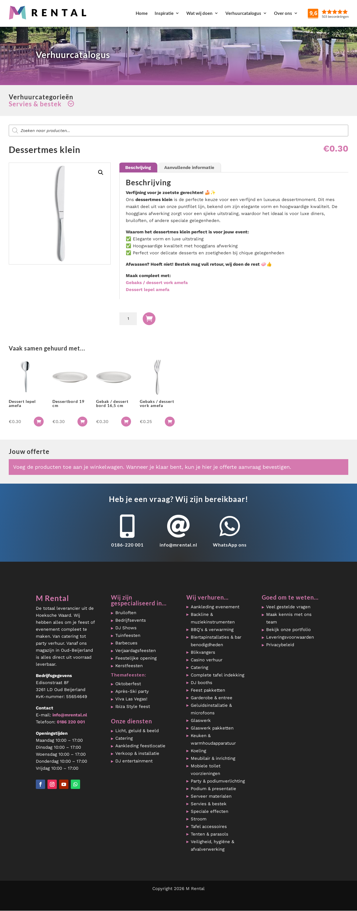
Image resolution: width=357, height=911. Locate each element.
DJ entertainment (134, 761)
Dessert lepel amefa (147, 289)
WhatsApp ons (230, 544)
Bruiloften (125, 612)
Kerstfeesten (129, 665)
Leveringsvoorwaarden (290, 637)
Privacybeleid (280, 644)
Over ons (283, 13)
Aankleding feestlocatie (140, 745)
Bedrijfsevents (130, 620)
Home (142, 13)
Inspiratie (164, 13)
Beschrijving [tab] (138, 167)
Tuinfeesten (127, 635)
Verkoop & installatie (137, 753)
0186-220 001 (127, 544)
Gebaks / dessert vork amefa (157, 282)
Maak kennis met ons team (289, 618)
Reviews (343, 13)
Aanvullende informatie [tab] (189, 167)
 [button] (38, 421)
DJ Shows (126, 627)
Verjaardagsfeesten (135, 650)
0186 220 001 (71, 722)
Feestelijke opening (136, 658)
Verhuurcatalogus (243, 13)
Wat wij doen (199, 13)
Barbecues (126, 643)
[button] (101, 172)
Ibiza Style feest (132, 706)
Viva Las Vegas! (131, 699)
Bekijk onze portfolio (288, 629)
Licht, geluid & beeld (137, 730)
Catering (124, 738)
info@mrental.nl (178, 544)
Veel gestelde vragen (288, 606)
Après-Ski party (132, 691)
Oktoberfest (128, 683)
